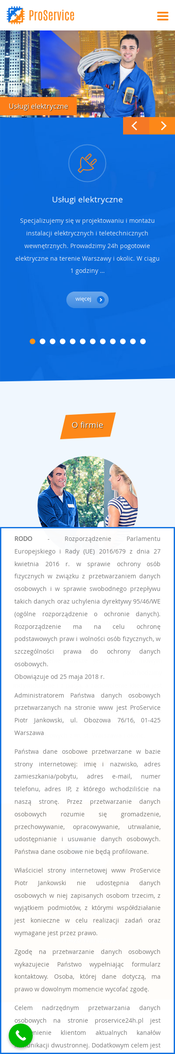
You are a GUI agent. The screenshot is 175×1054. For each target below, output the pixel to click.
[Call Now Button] (21, 1035)
